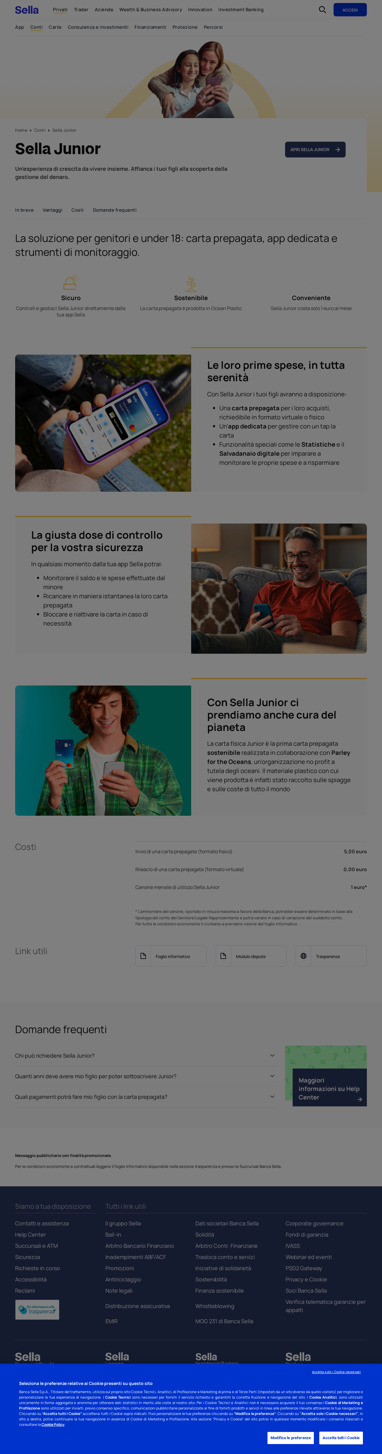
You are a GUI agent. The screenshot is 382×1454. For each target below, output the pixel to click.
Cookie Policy (53, 1424)
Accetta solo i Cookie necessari (336, 1372)
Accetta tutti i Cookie (341, 1438)
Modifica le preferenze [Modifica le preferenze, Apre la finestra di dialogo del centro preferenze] (291, 1438)
